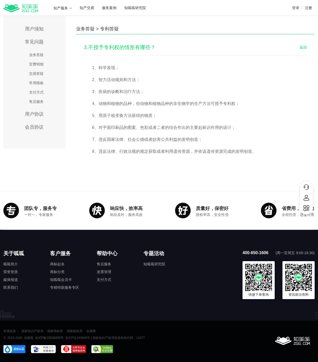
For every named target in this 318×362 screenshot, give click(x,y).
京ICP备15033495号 (49, 338)
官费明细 (36, 64)
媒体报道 (10, 279)
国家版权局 (74, 331)
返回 (303, 47)
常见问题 (34, 41)
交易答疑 (36, 73)
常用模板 (36, 83)
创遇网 (91, 331)
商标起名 (57, 264)
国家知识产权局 (32, 331)
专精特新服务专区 (64, 287)
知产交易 (87, 8)
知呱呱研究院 (135, 8)
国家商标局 (55, 331)
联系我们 (10, 287)
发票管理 (104, 272)
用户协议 (34, 114)
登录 (295, 8)
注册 (308, 8)
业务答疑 (36, 55)
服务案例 (109, 8)
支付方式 (36, 92)
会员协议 (34, 127)
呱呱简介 (10, 264)
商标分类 (57, 272)
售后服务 (36, 102)
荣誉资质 (10, 272)
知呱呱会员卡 (61, 279)
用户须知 (34, 28)
